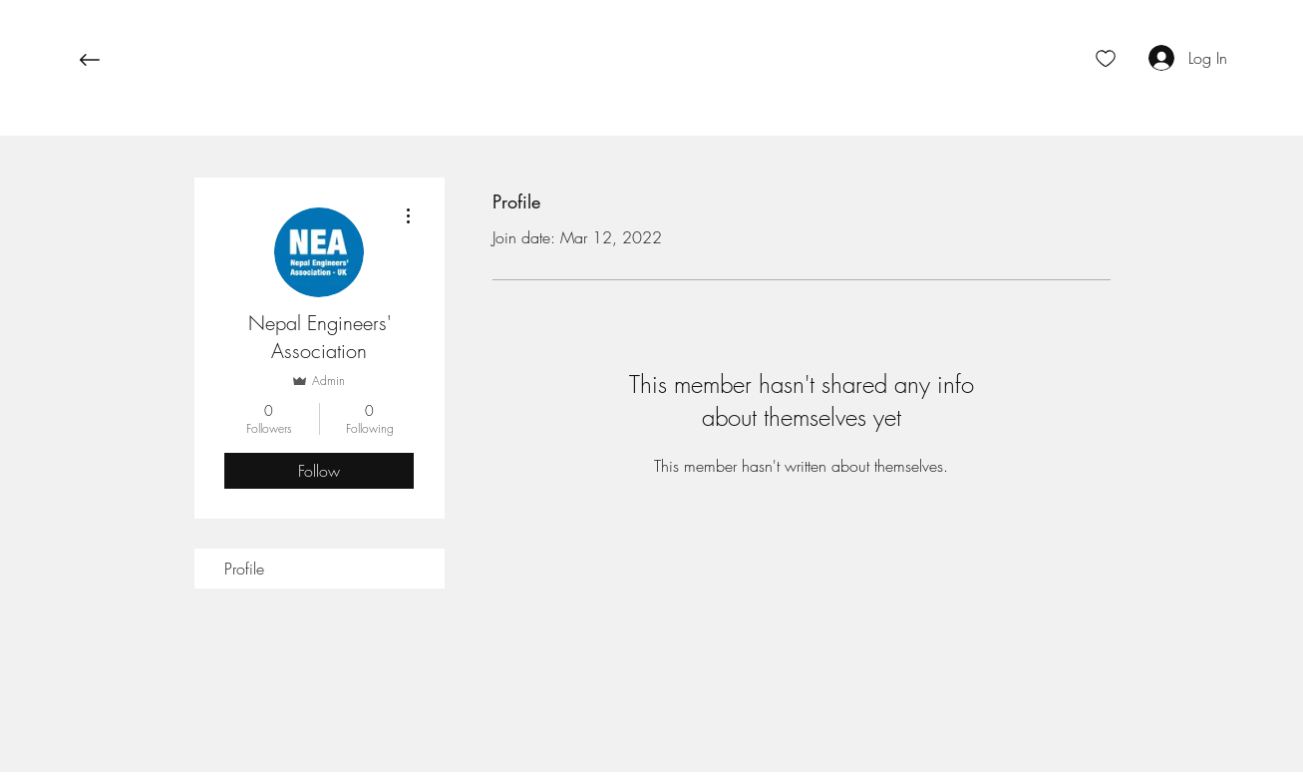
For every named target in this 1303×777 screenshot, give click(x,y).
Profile (244, 569)
